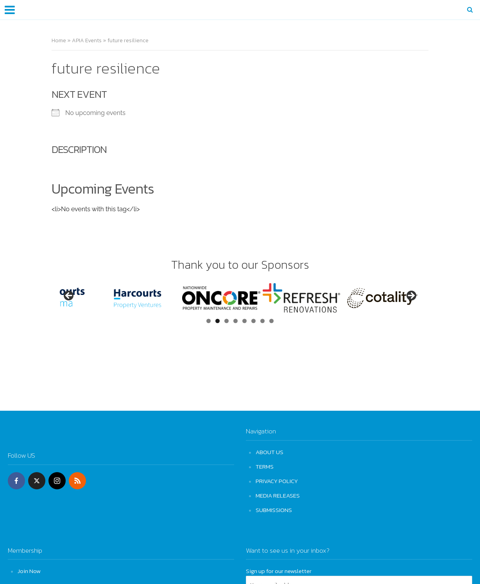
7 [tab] (262, 321)
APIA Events (87, 40)
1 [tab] (208, 321)
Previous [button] (69, 296)
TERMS (265, 466)
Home (59, 40)
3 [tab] (226, 321)
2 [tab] (217, 321)
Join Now (29, 570)
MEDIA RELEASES (278, 495)
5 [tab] (244, 321)
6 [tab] (253, 321)
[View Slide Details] (98, 298)
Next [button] (411, 296)
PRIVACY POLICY (277, 480)
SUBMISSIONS (274, 509)
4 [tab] (235, 321)
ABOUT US (269, 451)
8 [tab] (271, 321)
